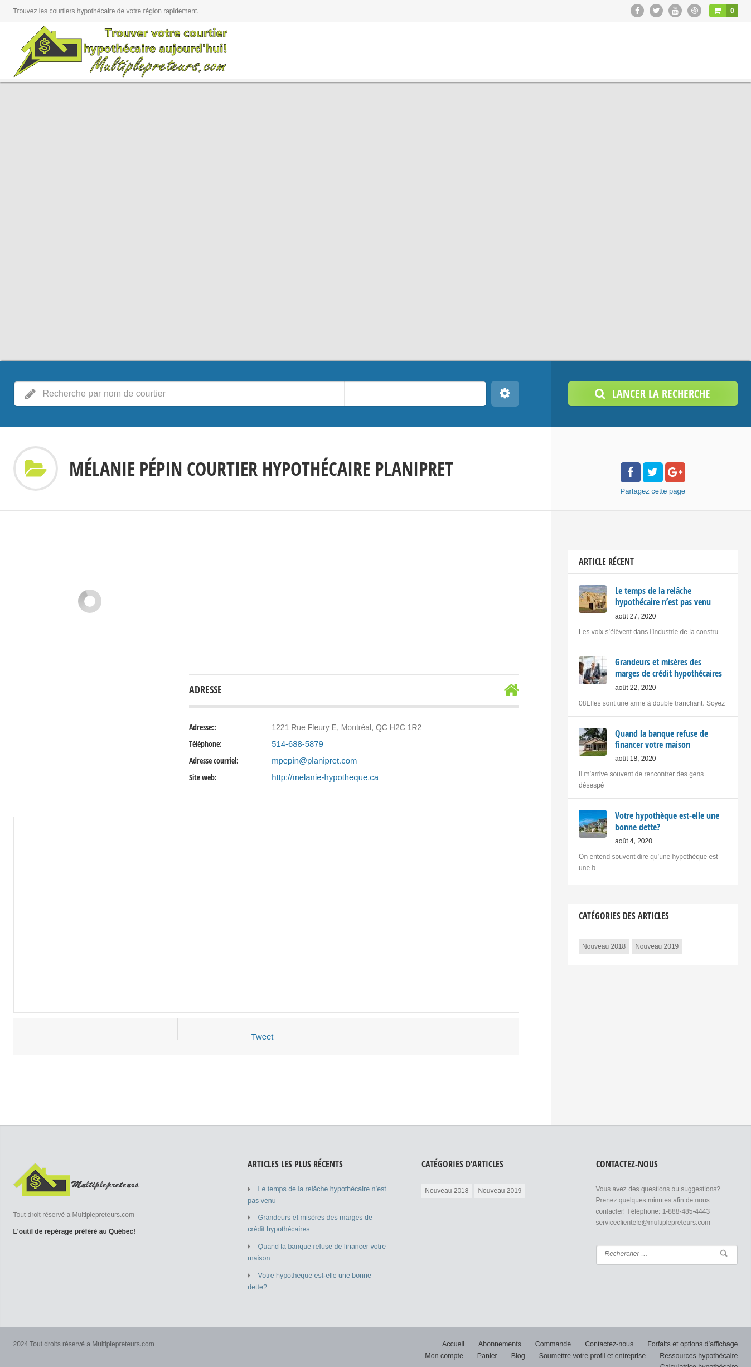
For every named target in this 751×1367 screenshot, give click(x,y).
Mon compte (719, 1328)
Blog (524, 1339)
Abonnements (456, 1328)
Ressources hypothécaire (700, 1339)
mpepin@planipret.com (312, 760)
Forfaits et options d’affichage (643, 1328)
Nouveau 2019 (657, 945)
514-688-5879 (296, 744)
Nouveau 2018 (604, 945)
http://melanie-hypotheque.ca (322, 777)
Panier (495, 1339)
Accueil (410, 1328)
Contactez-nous (562, 1328)
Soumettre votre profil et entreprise (596, 1339)
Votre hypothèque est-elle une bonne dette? (323, 1272)
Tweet (262, 1036)
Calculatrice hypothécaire (700, 1350)
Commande (508, 1328)
